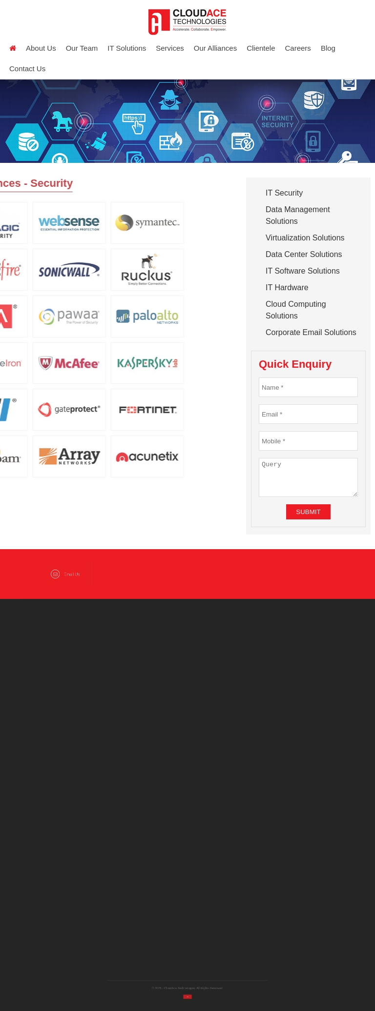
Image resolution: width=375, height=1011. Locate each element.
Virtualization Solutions (305, 238)
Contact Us (27, 68)
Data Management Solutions (298, 215)
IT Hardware (287, 287)
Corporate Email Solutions (311, 332)
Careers (298, 48)
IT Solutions (126, 48)
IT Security (284, 193)
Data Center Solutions (304, 254)
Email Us (65, 574)
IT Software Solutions (303, 271)
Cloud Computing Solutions (296, 310)
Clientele (261, 48)
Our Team (82, 48)
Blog (328, 48)
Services (170, 48)
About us (41, 48)
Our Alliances (215, 48)
